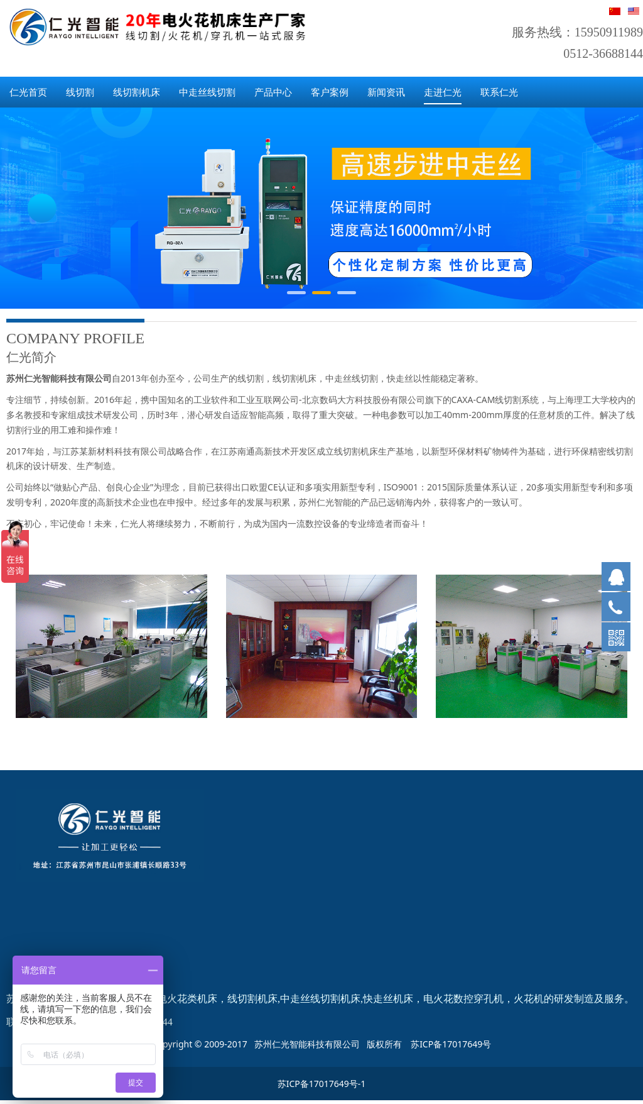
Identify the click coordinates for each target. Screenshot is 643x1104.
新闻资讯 (386, 92)
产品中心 (273, 92)
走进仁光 (443, 92)
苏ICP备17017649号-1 (322, 1084)
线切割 (80, 92)
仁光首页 (28, 92)
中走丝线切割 (207, 92)
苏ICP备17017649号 (451, 1044)
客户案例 (330, 92)
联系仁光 (499, 92)
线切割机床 (136, 92)
